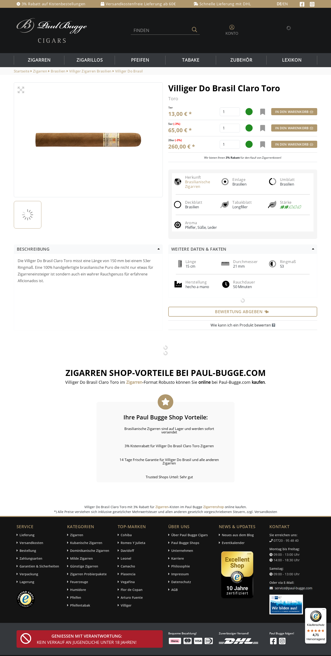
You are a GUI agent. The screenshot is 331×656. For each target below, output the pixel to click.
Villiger (126, 605)
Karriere (177, 558)
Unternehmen (182, 550)
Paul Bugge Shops (185, 543)
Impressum (180, 574)
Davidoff (127, 550)
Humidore (78, 589)
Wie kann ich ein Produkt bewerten (243, 325)
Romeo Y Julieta (133, 543)
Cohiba (126, 535)
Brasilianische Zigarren (197, 184)
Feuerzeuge (79, 582)
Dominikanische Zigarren (89, 550)
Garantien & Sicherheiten (39, 566)
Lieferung (27, 535)
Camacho (128, 566)
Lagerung (27, 582)
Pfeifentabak (80, 605)
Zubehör (241, 60)
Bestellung (28, 550)
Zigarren (39, 60)
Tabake (191, 60)
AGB (174, 589)
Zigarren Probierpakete (88, 574)
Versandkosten (31, 543)
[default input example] (230, 111)
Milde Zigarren (81, 558)
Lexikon (292, 60)
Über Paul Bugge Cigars (189, 535)
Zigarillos (90, 60)
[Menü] (323, 610)
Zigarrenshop (213, 507)
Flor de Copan (132, 589)
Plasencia (128, 574)
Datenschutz (181, 582)
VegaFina (128, 582)
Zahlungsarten (31, 558)
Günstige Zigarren (84, 566)
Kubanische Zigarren (86, 543)
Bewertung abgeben (241, 311)
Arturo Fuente (132, 597)
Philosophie (180, 566)
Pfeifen (140, 60)
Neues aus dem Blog (238, 535)
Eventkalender (233, 543)
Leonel (126, 558)
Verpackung (29, 574)
